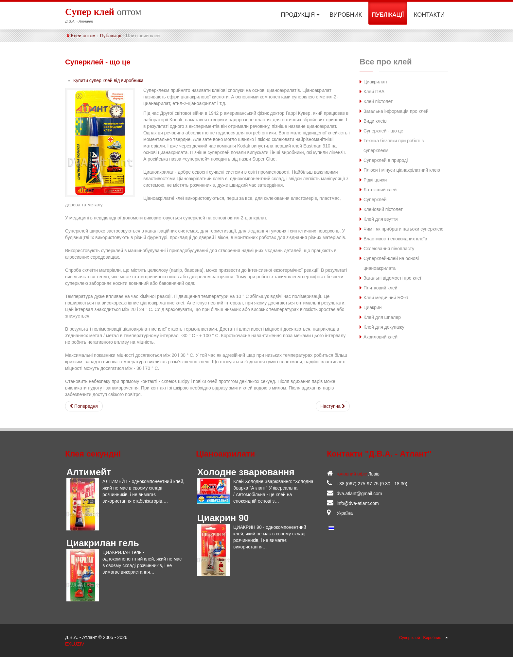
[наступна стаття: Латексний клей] (333, 406)
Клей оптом (83, 35)
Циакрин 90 (223, 517)
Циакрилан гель (102, 543)
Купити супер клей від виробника (108, 80)
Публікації (110, 35)
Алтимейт (88, 472)
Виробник (432, 637)
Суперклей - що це (101, 61)
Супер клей (409, 637)
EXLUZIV (74, 643)
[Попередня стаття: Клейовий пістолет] (84, 406)
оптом (103, 11)
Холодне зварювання (245, 472)
